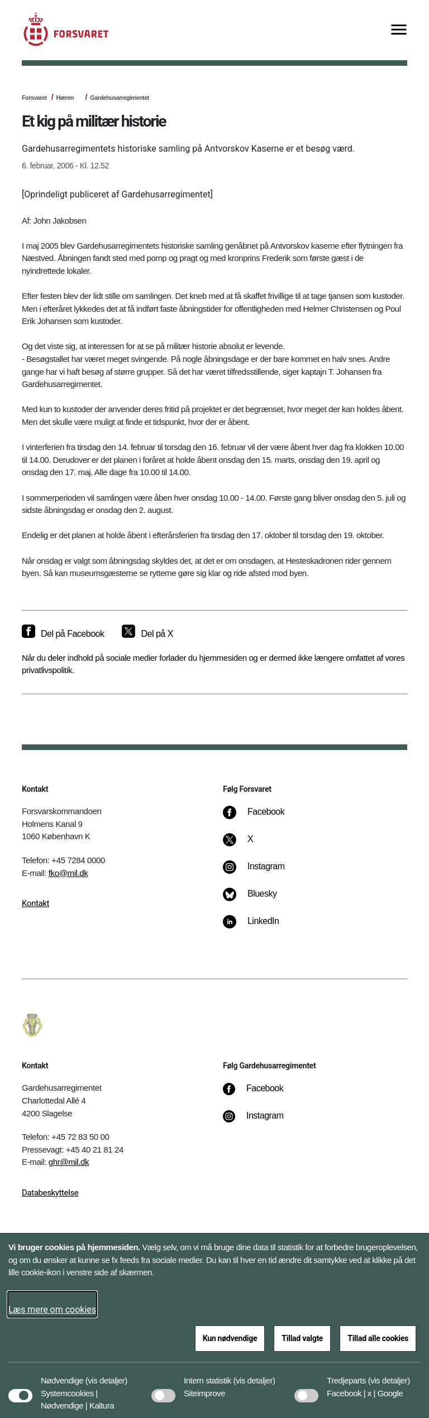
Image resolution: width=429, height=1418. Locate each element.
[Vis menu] (399, 30)
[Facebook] (261, 817)
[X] (251, 845)
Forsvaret (34, 97)
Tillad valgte (302, 1338)
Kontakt (35, 903)
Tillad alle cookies (377, 1338)
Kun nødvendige (230, 1338)
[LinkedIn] (259, 926)
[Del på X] (147, 634)
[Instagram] (262, 872)
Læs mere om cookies (52, 1309)
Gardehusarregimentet (119, 97)
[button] (106, 1375)
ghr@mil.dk (69, 1162)
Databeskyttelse (50, 1193)
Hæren (65, 97)
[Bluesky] (258, 899)
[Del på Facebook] (63, 634)
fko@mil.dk (68, 873)
